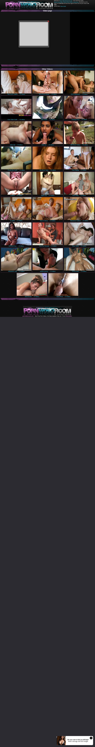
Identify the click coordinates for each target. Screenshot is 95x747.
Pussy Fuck (63, 6)
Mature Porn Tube (58, 2)
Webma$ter (69, 316)
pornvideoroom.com (28, 316)
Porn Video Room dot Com (66, 0)
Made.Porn (76, 2)
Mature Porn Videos (68, 2)
